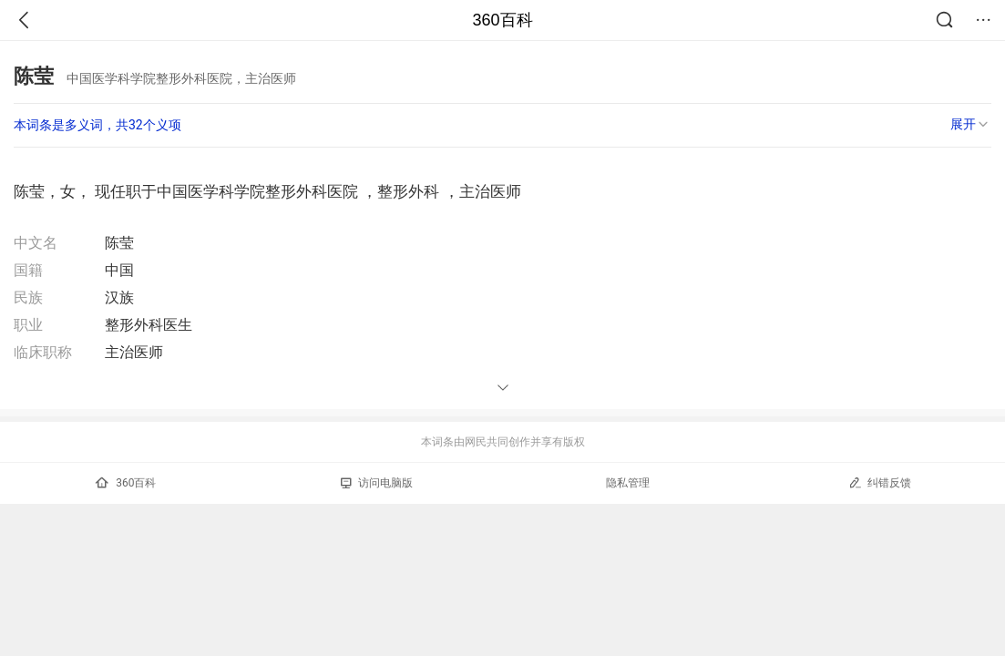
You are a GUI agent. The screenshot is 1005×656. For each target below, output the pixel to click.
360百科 (502, 20)
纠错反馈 (879, 482)
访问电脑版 (377, 483)
